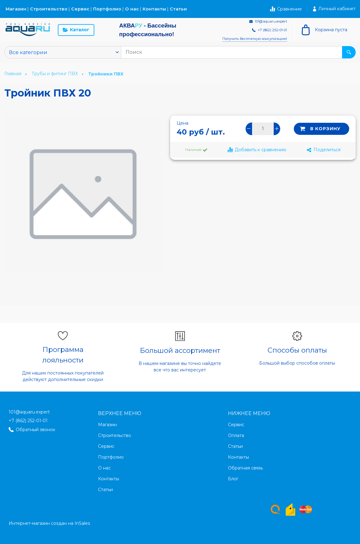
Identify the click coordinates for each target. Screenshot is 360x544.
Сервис (80, 9)
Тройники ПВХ (105, 74)
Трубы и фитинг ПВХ (55, 73)
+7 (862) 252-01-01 (28, 420)
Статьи (178, 9)
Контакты (154, 9)
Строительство (48, 9)
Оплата (236, 435)
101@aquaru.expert (29, 412)
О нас (132, 9)
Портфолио (107, 9)
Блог (233, 479)
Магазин (16, 9)
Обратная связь (245, 468)
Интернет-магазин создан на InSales (49, 523)
